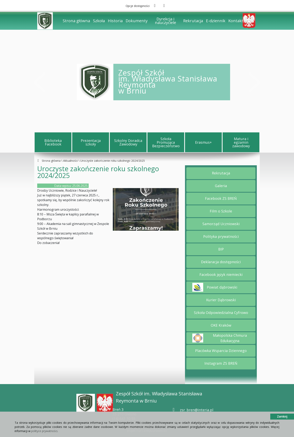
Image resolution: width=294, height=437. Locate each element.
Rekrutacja (193, 20)
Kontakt (235, 20)
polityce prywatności (44, 431)
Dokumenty (137, 20)
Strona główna (76, 20)
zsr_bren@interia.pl (196, 409)
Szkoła (99, 20)
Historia (115, 20)
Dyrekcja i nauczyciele (165, 20)
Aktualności (70, 161)
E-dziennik (215, 20)
